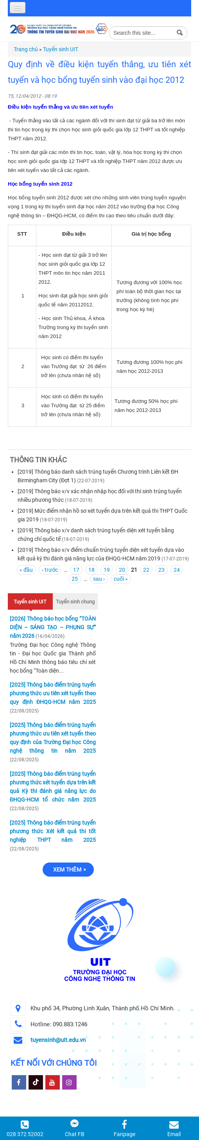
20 (122, 570)
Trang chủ (26, 49)
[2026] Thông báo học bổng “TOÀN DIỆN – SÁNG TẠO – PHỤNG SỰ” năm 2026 (53, 627)
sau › (99, 579)
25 (75, 579)
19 (107, 570)
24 (177, 570)
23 (161, 570)
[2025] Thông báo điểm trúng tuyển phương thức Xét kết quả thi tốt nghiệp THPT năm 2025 (53, 831)
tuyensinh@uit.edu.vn (58, 1039)
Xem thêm (67, 869)
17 (76, 570)
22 (146, 570)
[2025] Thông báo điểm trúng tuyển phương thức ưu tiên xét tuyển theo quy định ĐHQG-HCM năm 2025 (53, 693)
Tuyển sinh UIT (60, 49)
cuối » (121, 579)
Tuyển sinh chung (75, 602)
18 (91, 570)
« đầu (26, 570)
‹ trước (50, 570)
